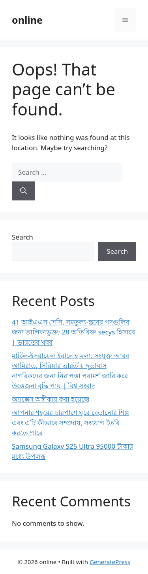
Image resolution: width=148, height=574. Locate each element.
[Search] (23, 190)
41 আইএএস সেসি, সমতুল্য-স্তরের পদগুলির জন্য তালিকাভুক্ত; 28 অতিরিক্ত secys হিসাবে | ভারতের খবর (73, 332)
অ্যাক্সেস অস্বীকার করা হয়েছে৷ (50, 399)
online (27, 19)
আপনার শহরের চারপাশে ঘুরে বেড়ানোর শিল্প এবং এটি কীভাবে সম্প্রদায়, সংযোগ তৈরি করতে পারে (70, 422)
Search (22, 237)
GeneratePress (110, 562)
